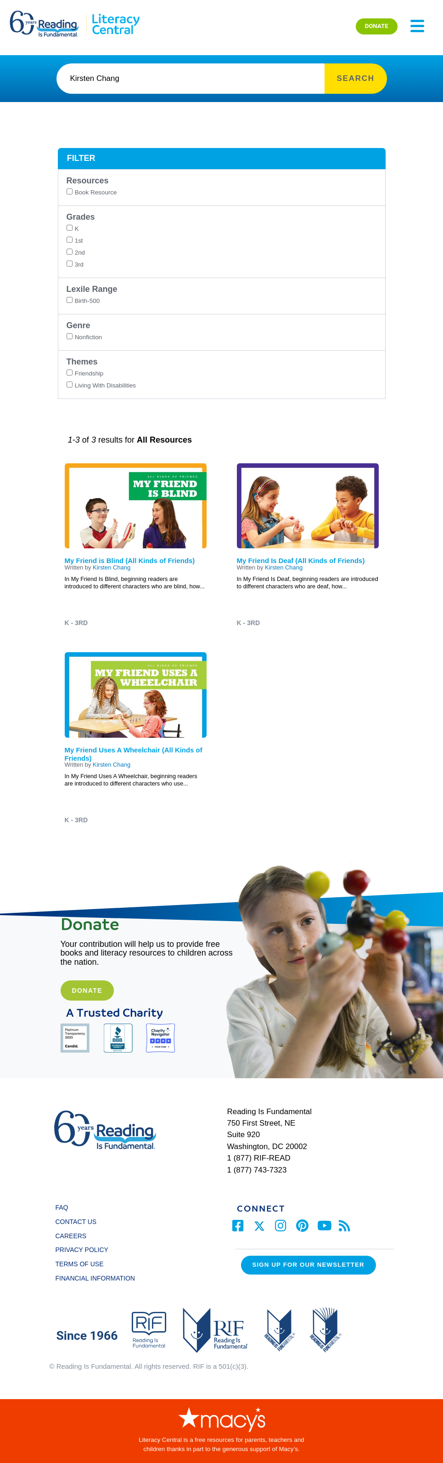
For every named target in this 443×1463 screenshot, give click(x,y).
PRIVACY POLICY (82, 1249)
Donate (87, 990)
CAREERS (71, 1236)
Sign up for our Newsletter (308, 1264)
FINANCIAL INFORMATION (95, 1278)
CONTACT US (79, 1221)
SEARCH (356, 78)
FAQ (62, 1207)
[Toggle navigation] (417, 26)
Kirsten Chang (111, 567)
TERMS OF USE (84, 1264)
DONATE (376, 26)
